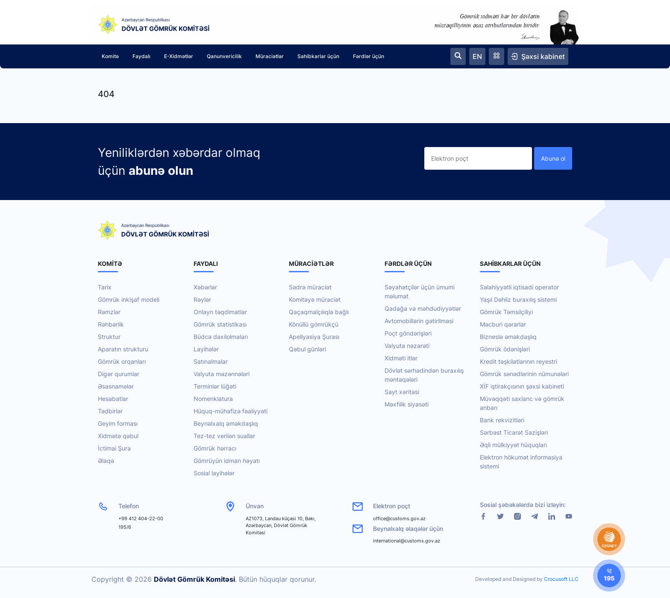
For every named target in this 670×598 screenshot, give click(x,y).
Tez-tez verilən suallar (224, 435)
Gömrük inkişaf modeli (128, 299)
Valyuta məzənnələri (222, 373)
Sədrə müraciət (310, 287)
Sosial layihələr (214, 473)
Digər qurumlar (118, 373)
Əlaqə (106, 460)
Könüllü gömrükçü (313, 324)
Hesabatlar (113, 398)
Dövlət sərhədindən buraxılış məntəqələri (424, 375)
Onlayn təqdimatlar (220, 311)
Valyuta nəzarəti (407, 345)
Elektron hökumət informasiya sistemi (521, 462)
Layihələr (206, 349)
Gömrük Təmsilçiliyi (506, 311)
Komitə (110, 56)
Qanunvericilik (224, 56)
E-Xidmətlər (178, 56)
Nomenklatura (213, 398)
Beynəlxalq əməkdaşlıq (226, 423)
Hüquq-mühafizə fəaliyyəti (230, 411)
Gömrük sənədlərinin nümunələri (524, 373)
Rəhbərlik (111, 324)
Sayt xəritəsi (402, 391)
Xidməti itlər (401, 358)
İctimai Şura (114, 448)
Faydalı (141, 56)
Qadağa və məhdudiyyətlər (423, 308)
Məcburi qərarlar (503, 324)
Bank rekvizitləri (502, 420)
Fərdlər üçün (368, 56)
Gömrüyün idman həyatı (227, 460)
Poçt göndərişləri (408, 333)
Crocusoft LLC (561, 579)
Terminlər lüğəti (215, 386)
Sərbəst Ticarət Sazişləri (514, 432)
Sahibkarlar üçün (318, 56)
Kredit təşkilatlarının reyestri (518, 361)
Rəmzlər (109, 311)
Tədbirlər (110, 411)
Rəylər (202, 299)
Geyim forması (118, 423)
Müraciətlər (270, 56)
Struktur (109, 336)
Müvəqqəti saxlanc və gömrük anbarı (522, 403)
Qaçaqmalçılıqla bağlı (319, 311)
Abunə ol (553, 158)
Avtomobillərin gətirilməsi (419, 320)
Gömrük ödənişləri (505, 349)
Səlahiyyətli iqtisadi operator (519, 287)
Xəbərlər (205, 287)
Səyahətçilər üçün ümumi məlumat (420, 291)
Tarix (105, 287)
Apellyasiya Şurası (314, 336)
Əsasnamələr (116, 386)
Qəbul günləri (307, 349)
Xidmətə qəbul (118, 435)
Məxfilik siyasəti (407, 404)
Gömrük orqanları (122, 361)
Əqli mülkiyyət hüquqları (513, 444)
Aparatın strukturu (123, 349)
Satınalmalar (211, 361)
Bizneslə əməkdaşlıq (508, 336)
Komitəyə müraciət (315, 299)
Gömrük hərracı (215, 448)
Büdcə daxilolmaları (221, 336)
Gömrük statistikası (220, 324)
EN (477, 56)
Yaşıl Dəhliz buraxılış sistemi (518, 299)
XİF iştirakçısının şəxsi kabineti (522, 386)
